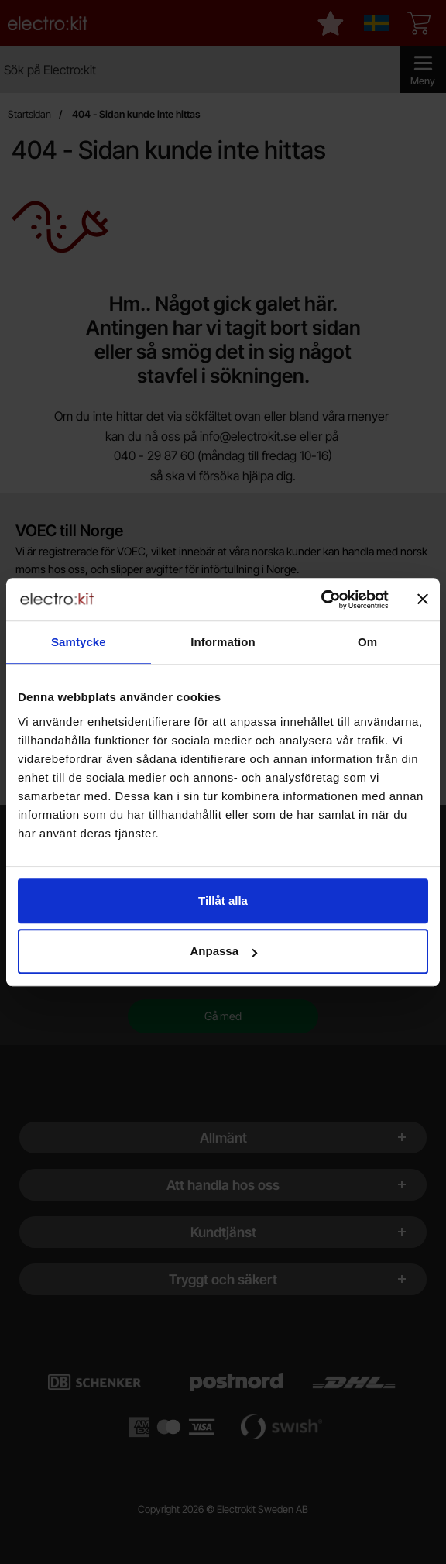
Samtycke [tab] (78, 641)
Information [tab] (223, 641)
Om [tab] (367, 641)
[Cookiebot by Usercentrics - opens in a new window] (321, 600)
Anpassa (223, 950)
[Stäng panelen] (422, 599)
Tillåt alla (223, 900)
